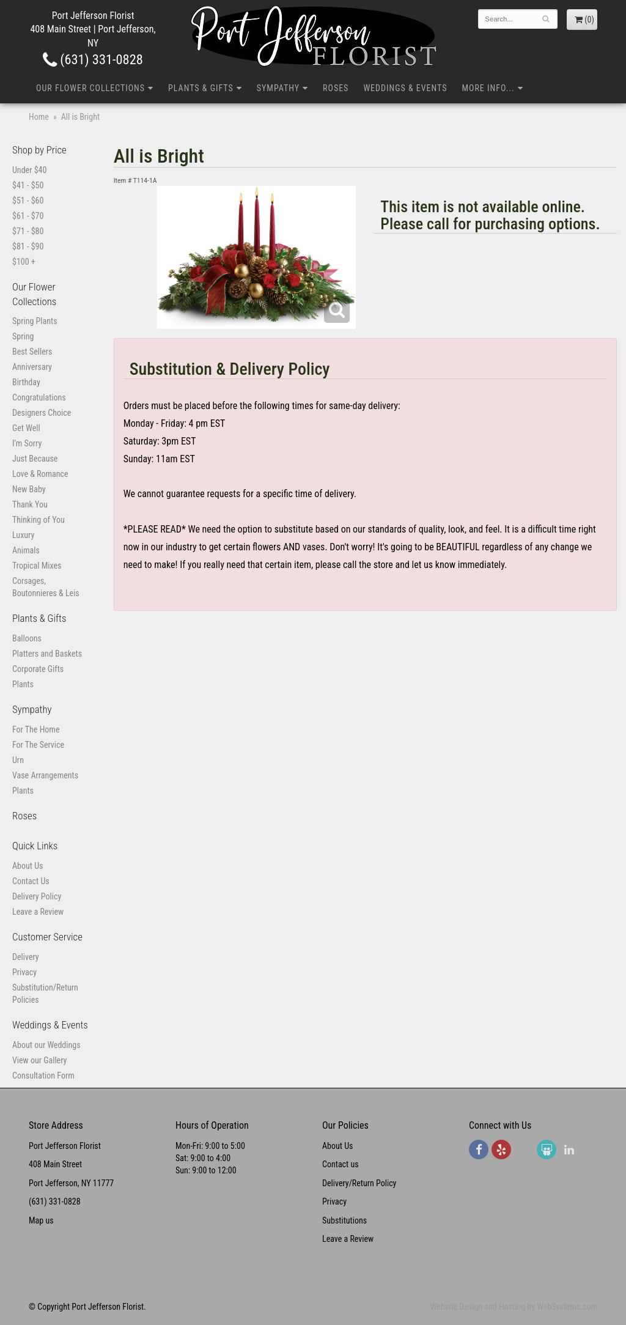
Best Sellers (32, 351)
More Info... (488, 88)
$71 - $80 (27, 231)
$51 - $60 (27, 200)
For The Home (35, 729)
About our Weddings (46, 1045)
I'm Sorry (27, 443)
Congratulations (39, 397)
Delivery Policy (36, 896)
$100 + (23, 262)
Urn (18, 760)
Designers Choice (41, 413)
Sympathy (278, 88)
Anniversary (32, 367)
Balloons (27, 638)
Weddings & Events (405, 88)
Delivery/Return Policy (359, 1183)
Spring (23, 336)
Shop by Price (39, 150)
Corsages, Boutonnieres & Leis (45, 587)
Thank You (30, 504)
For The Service (38, 745)
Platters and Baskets (47, 654)
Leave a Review (38, 912)
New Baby (29, 489)
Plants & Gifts (201, 88)
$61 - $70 (27, 216)
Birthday (26, 382)
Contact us (340, 1164)
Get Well (26, 428)
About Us (27, 866)
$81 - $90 (27, 246)
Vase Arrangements (45, 775)
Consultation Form (43, 1075)
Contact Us (31, 881)
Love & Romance (40, 474)
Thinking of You (38, 520)
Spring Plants (34, 321)
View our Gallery (39, 1060)
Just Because (34, 458)
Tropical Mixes (36, 565)
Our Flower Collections (90, 88)
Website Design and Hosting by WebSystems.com (513, 1307)
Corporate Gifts (38, 669)
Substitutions (344, 1220)
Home (39, 117)
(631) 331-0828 (93, 59)
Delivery (25, 957)
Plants (23, 684)
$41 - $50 (27, 185)
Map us (41, 1220)
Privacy (24, 972)
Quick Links (34, 846)
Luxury (23, 535)
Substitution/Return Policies (45, 994)
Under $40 (29, 170)
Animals (26, 550)
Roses (335, 88)
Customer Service (47, 937)
